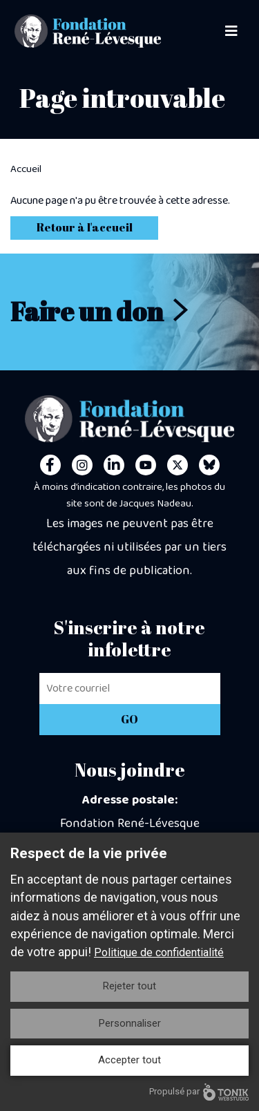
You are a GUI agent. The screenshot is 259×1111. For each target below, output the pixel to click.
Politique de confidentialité (159, 952)
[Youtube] (145, 465)
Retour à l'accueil (85, 227)
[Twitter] (177, 465)
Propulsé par (199, 1092)
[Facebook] (50, 465)
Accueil (25, 169)
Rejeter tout (129, 986)
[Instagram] (82, 465)
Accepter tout (129, 1060)
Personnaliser (130, 1023)
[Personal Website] (209, 465)
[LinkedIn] (114, 465)
